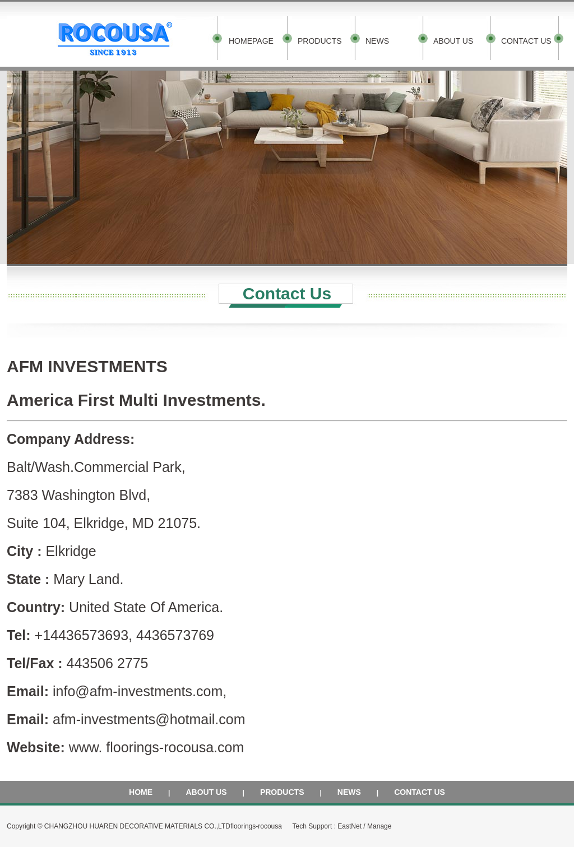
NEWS (377, 40)
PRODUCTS (320, 40)
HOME (140, 792)
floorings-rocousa (256, 826)
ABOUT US (453, 40)
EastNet (349, 826)
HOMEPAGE (251, 40)
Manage (379, 826)
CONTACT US (526, 40)
